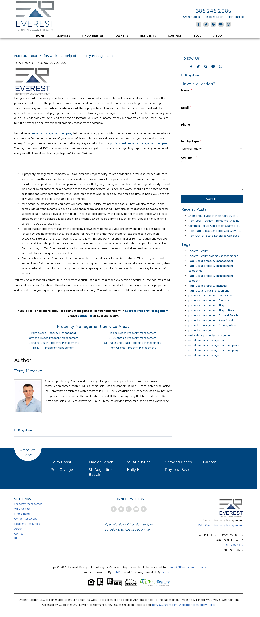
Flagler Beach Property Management (133, 332)
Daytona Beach (179, 469)
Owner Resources (25, 518)
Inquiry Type (190, 141)
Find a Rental (93, 35)
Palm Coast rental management (208, 290)
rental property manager (204, 355)
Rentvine (167, 572)
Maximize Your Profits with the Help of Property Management (63, 55)
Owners (121, 35)
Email (185, 107)
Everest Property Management (147, 310)
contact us (85, 315)
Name (185, 90)
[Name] (212, 98)
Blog (198, 35)
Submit (212, 199)
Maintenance (235, 16)
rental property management (207, 340)
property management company (51, 133)
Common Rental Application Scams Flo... (214, 225)
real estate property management (210, 335)
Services (63, 35)
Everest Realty (198, 250)
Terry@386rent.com (181, 567)
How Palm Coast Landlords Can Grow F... (214, 230)
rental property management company (213, 350)
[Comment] (212, 175)
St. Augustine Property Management (133, 337)
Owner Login (191, 16)
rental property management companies (214, 345)
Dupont (210, 462)
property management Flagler (207, 305)
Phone (185, 124)
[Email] (212, 115)
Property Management (29, 503)
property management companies (210, 295)
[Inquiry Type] (212, 148)
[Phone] (212, 132)
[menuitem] (40, 35)
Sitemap (202, 567)
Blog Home (23, 430)
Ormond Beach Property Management (53, 337)
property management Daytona (209, 300)
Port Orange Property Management (132, 347)
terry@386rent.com (164, 604)
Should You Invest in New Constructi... (213, 215)
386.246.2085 (213, 10)
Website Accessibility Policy (197, 604)
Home (40, 35)
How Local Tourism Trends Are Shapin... (213, 220)
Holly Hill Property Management (53, 347)
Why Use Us (22, 508)
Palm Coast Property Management (53, 332)
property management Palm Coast (210, 320)
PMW (116, 572)
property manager (200, 330)
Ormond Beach (178, 462)
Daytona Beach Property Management (54, 342)
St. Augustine (139, 462)
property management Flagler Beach (212, 310)
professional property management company (139, 143)
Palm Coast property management (210, 260)
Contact (175, 35)
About (218, 35)
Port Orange (62, 469)
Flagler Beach (101, 462)
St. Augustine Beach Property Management (132, 342)
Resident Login (213, 16)
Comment (188, 157)
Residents (148, 35)
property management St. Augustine (212, 325)
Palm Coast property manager (208, 285)
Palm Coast (61, 462)
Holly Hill (134, 469)
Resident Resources (27, 523)
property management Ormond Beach (213, 315)
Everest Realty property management (213, 255)
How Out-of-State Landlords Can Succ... (214, 235)
